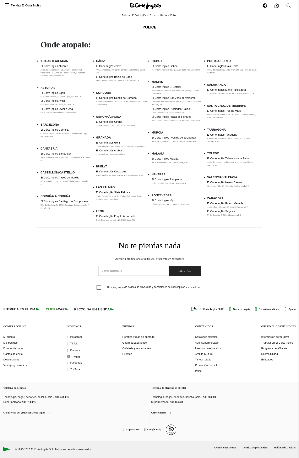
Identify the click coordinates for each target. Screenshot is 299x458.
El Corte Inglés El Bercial (166, 86)
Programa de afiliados (274, 348)
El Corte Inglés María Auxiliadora (226, 89)
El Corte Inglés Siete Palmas (113, 192)
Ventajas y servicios (15, 365)
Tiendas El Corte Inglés (26, 5)
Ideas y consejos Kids (208, 348)
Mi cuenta (9, 336)
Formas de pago (13, 348)
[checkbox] (99, 287)
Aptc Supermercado (206, 342)
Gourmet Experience (134, 342)
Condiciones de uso (225, 447)
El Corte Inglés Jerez (108, 66)
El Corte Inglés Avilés (53, 100)
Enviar (185, 270)
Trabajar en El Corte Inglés (277, 342)
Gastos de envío (13, 353)
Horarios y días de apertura (138, 336)
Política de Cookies (285, 447)
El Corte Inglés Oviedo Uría (56, 108)
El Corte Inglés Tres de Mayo (224, 110)
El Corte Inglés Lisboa (165, 66)
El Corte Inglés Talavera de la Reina (228, 158)
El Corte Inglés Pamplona (167, 179)
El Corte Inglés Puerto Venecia (225, 203)
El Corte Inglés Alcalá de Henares (171, 116)
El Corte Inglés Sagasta (221, 211)
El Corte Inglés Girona (109, 121)
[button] (7, 5)
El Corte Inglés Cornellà (54, 129)
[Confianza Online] (171, 430)
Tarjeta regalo (203, 359)
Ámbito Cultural (204, 353)
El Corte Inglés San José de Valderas (174, 97)
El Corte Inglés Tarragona (222, 134)
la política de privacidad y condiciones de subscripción (155, 287)
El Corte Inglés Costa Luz (111, 171)
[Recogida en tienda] (94, 309)
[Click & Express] (22, 309)
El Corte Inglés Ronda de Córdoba (116, 97)
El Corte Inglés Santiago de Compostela (64, 201)
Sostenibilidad (269, 353)
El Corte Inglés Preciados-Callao (171, 108)
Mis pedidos (10, 342)
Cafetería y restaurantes (136, 348)
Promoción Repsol (206, 365)
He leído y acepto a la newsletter (153, 287)
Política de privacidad (255, 447)
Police (149, 27)
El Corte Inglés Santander (55, 153)
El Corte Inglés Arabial (109, 150)
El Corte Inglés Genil (108, 142)
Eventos (127, 353)
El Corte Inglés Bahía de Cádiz (114, 76)
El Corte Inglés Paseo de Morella (59, 177)
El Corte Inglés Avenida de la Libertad (174, 137)
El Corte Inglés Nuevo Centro (224, 182)
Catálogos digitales (206, 336)
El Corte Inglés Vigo (163, 200)
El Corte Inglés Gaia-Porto (222, 66)
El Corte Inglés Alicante (54, 66)
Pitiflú (198, 371)
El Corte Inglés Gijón (52, 92)
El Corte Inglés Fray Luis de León (116, 216)
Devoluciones (11, 359)
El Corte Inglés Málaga (165, 158)
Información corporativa (275, 336)
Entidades (267, 359)
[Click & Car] (57, 309)
